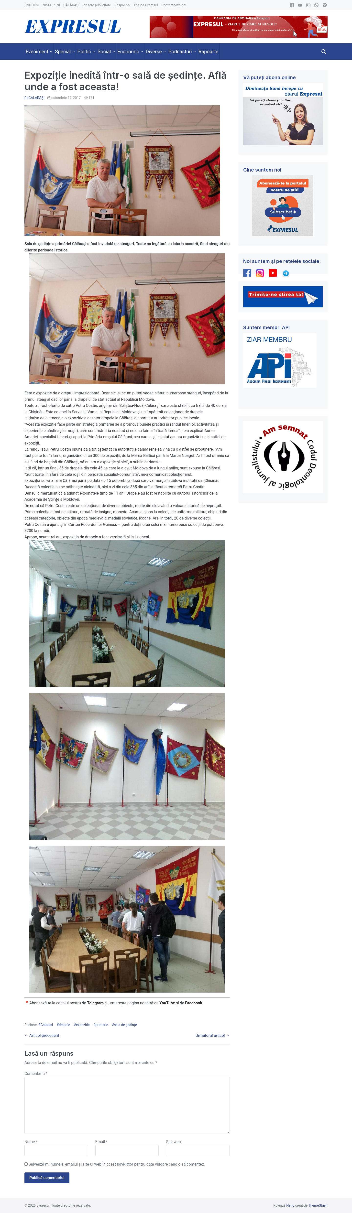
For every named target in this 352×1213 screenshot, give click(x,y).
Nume (31, 1141)
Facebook (194, 1003)
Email (101, 1141)
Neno (290, 1205)
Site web (173, 1141)
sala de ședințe (125, 1025)
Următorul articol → (213, 1035)
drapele (64, 1025)
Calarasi (47, 1025)
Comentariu (35, 1073)
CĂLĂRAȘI (36, 98)
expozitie (83, 1025)
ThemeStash (318, 1205)
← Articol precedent (41, 1035)
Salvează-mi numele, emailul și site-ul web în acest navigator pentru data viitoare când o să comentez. (117, 1164)
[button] (324, 51)
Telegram (95, 1003)
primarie (102, 1025)
